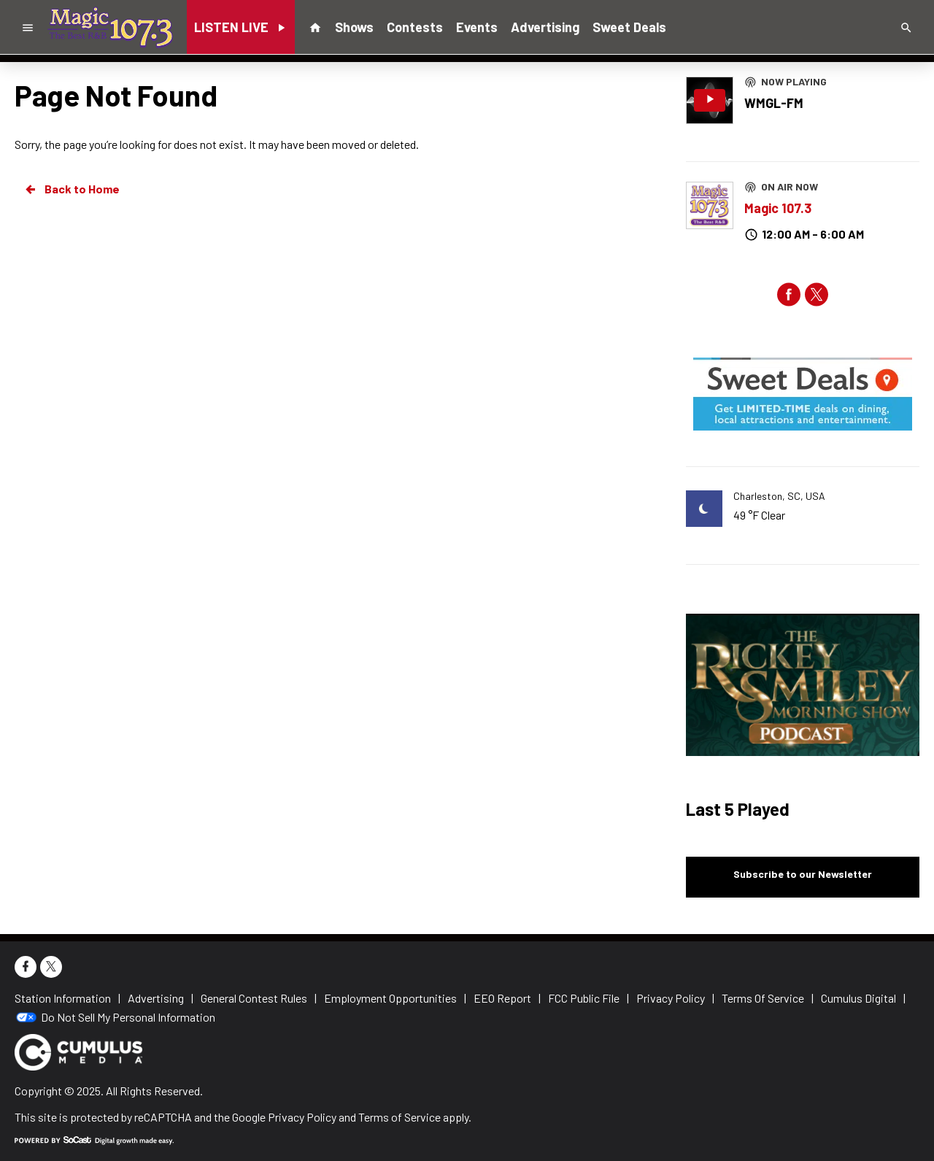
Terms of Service (399, 1117)
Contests (415, 27)
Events (477, 27)
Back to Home (71, 189)
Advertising (545, 27)
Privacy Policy (302, 1117)
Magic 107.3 (777, 208)
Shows (354, 27)
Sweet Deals (629, 27)
